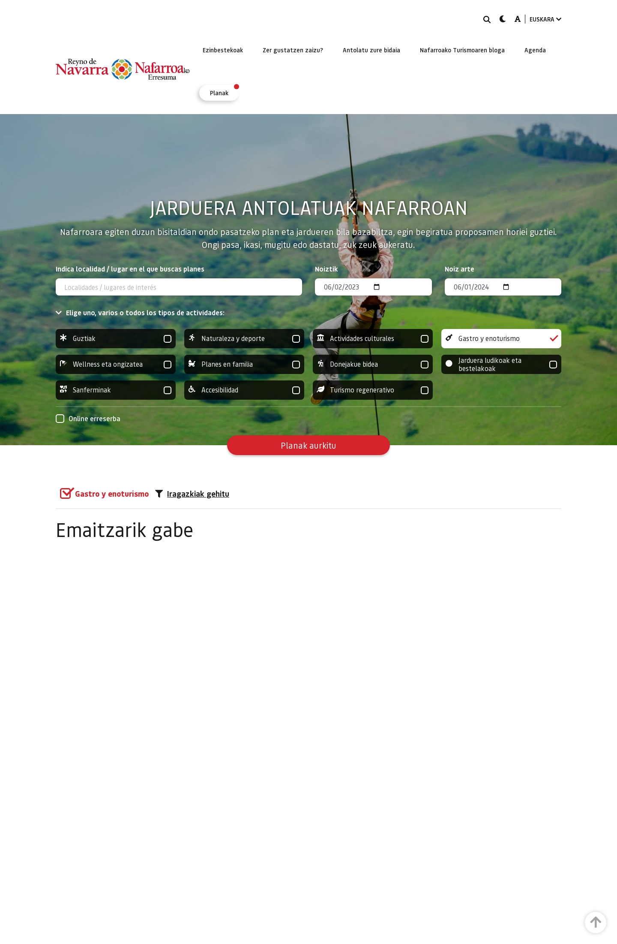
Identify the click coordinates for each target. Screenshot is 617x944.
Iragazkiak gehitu (192, 494)
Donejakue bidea (373, 364)
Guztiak (116, 338)
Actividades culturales (373, 338)
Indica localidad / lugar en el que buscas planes (130, 268)
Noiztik (326, 268)
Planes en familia (244, 364)
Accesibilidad (244, 390)
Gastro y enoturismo (501, 338)
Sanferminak (116, 390)
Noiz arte (459, 268)
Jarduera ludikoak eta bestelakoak (501, 364)
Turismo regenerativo (373, 390)
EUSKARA (545, 19)
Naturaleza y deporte (244, 338)
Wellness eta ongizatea (116, 364)
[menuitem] (222, 49)
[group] (116, 338)
